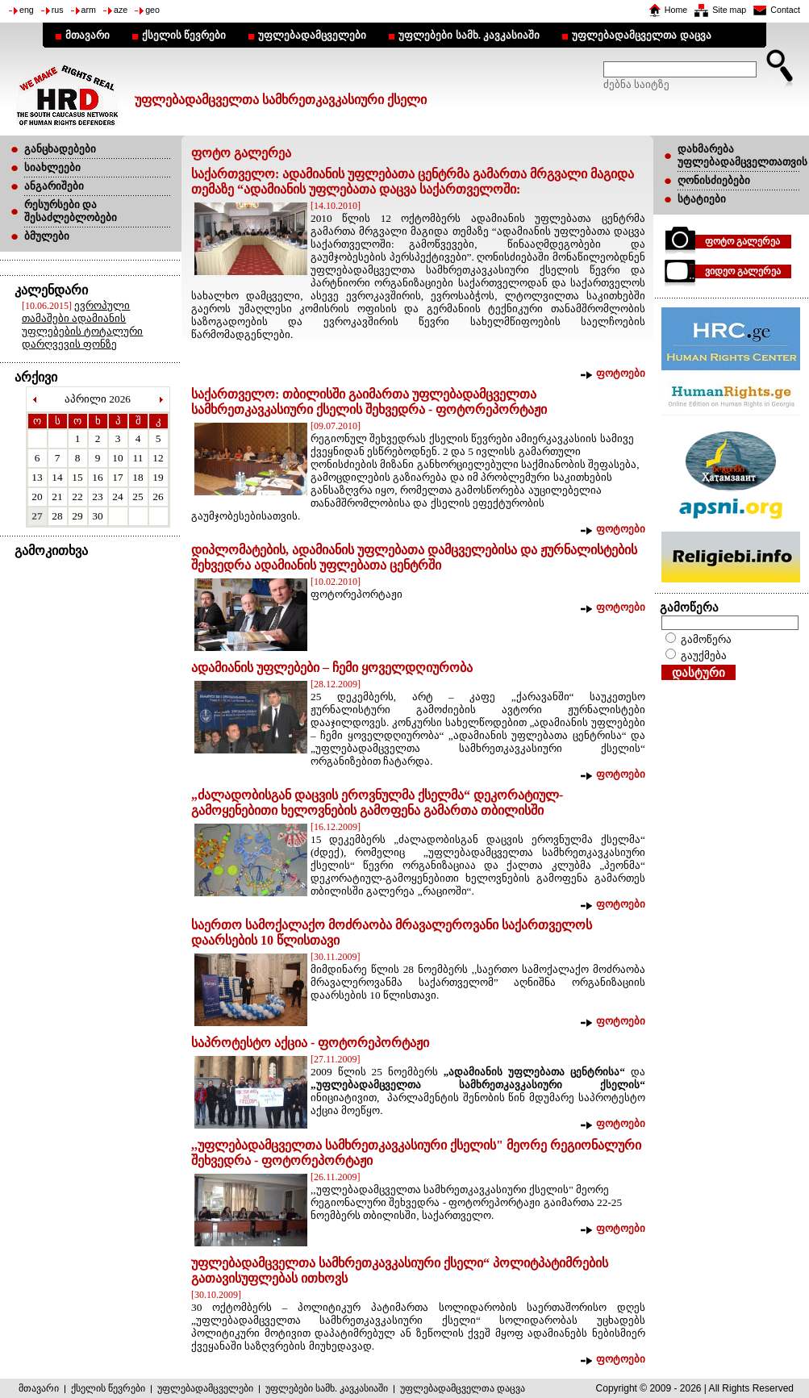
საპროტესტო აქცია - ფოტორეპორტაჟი (310, 1043)
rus (58, 10)
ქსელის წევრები (184, 35)
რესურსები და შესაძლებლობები (70, 210)
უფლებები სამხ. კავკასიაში (469, 35)
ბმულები (46, 236)
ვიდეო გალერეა (743, 271)
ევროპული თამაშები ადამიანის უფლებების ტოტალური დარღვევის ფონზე (82, 324)
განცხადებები (60, 149)
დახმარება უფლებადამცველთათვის (742, 155)
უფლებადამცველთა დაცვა (641, 35)
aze (120, 10)
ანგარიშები (54, 186)
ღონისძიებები (714, 180)
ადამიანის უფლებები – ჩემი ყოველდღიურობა (332, 667)
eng (26, 10)
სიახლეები (52, 167)
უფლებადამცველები (312, 35)
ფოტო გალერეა (742, 241)
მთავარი (87, 35)
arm (88, 10)
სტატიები (702, 199)
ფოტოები (620, 373)
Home (676, 10)
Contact (785, 10)
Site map (729, 10)
